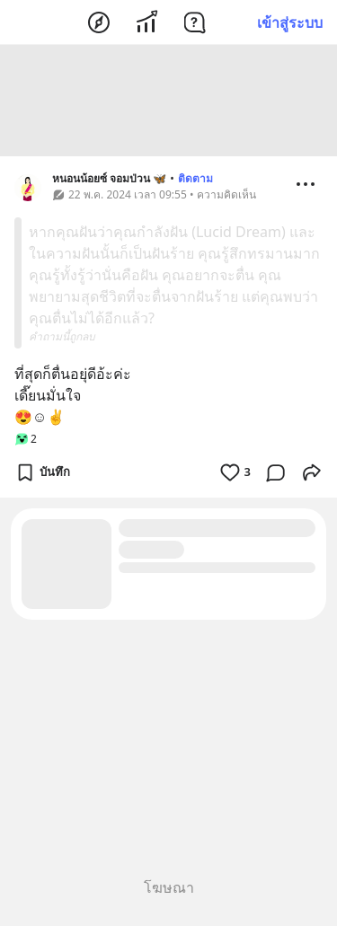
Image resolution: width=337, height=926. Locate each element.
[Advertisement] (169, 103)
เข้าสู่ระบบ (290, 22)
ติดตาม (195, 181)
